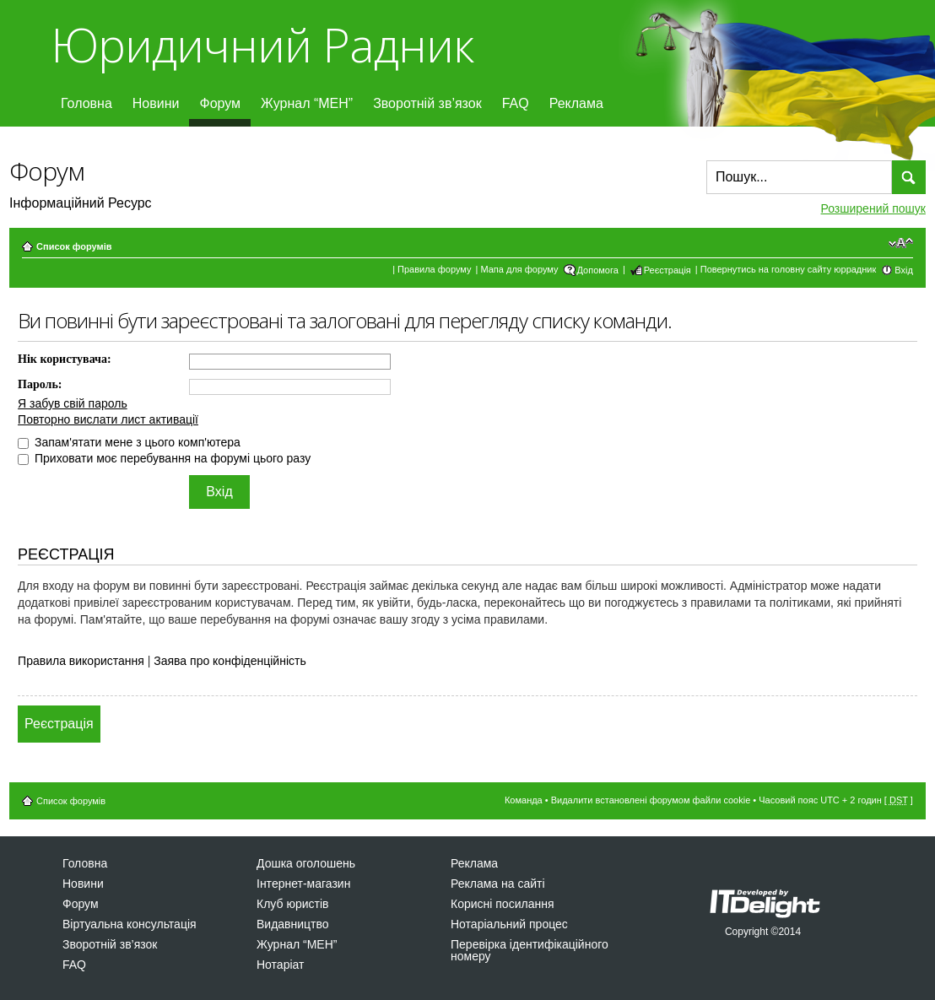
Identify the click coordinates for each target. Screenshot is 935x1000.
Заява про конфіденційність (229, 661)
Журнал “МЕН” (307, 103)
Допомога (598, 270)
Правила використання (81, 661)
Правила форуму (434, 269)
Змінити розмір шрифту (901, 243)
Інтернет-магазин (303, 883)
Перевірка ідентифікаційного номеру (529, 950)
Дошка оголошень (306, 863)
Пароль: (40, 384)
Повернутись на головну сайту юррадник (788, 269)
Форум (220, 103)
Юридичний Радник (262, 44)
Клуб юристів (292, 904)
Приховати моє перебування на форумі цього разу (164, 458)
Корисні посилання (502, 904)
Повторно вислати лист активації (108, 419)
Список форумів (73, 246)
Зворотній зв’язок (427, 103)
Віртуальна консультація (129, 924)
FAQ (515, 103)
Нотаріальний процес (509, 924)
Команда (524, 800)
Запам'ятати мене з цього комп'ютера (129, 442)
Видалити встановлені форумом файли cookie (651, 800)
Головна (86, 103)
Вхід (903, 270)
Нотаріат (280, 964)
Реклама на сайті (498, 883)
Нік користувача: (64, 359)
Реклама (576, 103)
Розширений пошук (873, 208)
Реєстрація (667, 270)
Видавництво (293, 924)
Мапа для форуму (519, 269)
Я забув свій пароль (72, 403)
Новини (156, 103)
